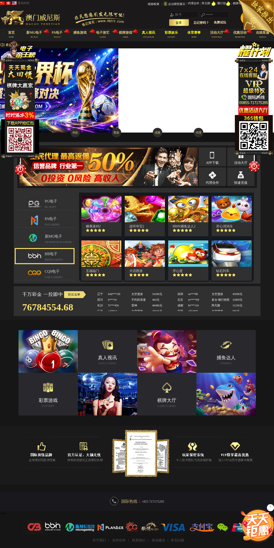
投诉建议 (158, 540)
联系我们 (138, 540)
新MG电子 (60, 239)
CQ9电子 (60, 274)
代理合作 (194, 3)
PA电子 (60, 222)
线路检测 (153, 4)
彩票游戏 (48, 403)
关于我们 (99, 540)
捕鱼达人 (226, 360)
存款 (75, 132)
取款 (116, 132)
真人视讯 (107, 360)
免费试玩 (220, 22)
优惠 (157, 132)
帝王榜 (209, 3)
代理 (198, 132)
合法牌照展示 (176, 4)
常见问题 (177, 540)
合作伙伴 (118, 540)
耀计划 (224, 3)
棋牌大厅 (166, 403)
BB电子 (60, 257)
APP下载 (212, 163)
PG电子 (60, 204)
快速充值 (240, 182)
